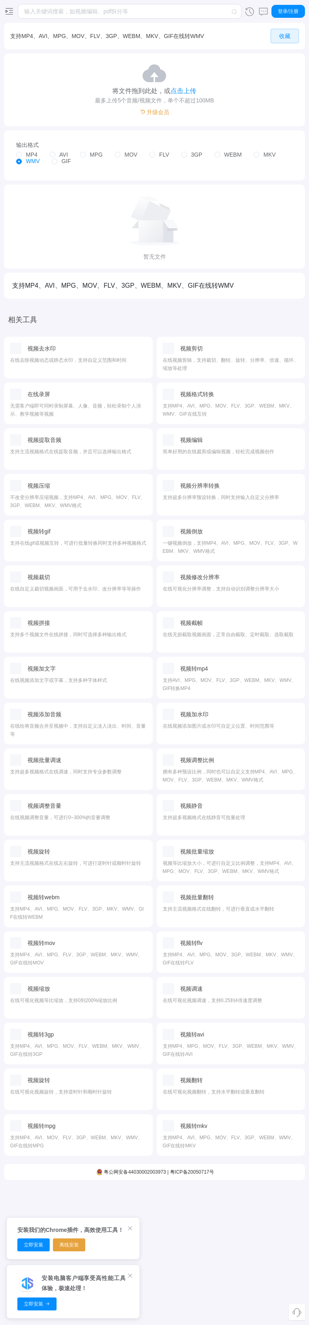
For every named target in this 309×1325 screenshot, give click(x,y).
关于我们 (273, 1255)
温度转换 (225, 1241)
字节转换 (225, 1255)
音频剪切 (83, 1198)
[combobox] (130, 11)
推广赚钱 (273, 1226)
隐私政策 (273, 1269)
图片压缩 (178, 1198)
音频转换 (83, 1212)
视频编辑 (36, 1198)
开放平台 (273, 1241)
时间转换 (225, 1212)
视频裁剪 (36, 1212)
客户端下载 (273, 1198)
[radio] (27, 153)
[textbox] (130, 11)
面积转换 (225, 1198)
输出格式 (27, 143)
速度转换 (225, 1269)
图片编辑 (178, 1241)
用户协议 (273, 1283)
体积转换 (225, 1226)
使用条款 (273, 1297)
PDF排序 (131, 1212)
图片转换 (178, 1212)
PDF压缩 (131, 1198)
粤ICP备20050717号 (192, 1313)
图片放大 (178, 1226)
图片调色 (178, 1255)
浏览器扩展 (273, 1212)
